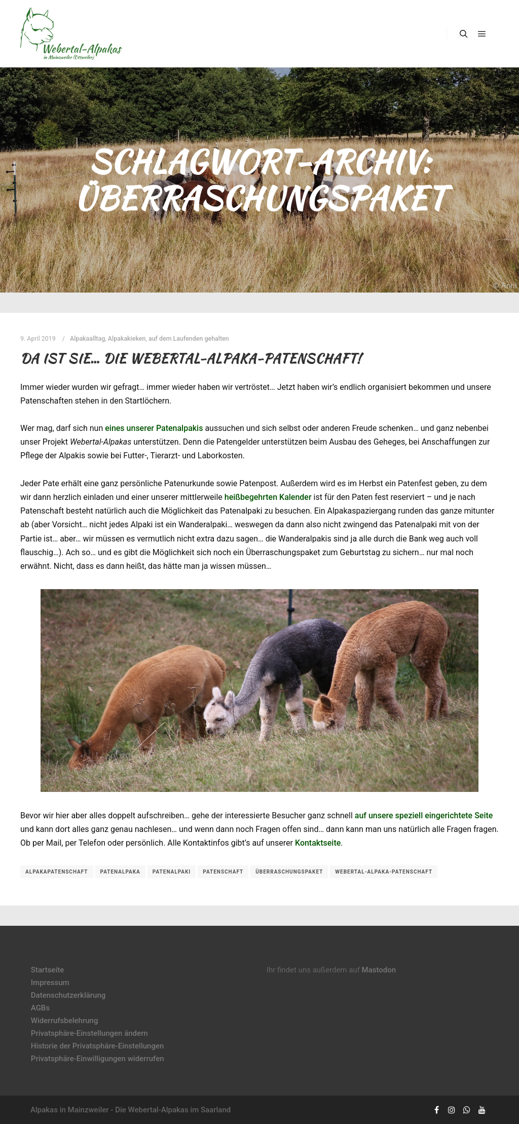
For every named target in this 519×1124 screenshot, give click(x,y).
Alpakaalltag (87, 338)
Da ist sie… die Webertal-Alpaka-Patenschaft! (190, 358)
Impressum (50, 982)
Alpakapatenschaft (56, 872)
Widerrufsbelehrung (64, 1020)
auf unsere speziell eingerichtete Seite (424, 815)
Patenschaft (223, 872)
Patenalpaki (172, 872)
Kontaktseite (318, 843)
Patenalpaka (120, 872)
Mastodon (379, 969)
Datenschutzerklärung (68, 995)
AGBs (40, 1007)
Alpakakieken (127, 338)
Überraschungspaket (289, 872)
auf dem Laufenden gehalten (189, 338)
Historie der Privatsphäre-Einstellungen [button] (97, 1045)
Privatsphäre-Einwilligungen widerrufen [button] (97, 1058)
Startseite (47, 969)
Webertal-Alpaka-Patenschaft (383, 872)
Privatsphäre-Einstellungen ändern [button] (89, 1033)
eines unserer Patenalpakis (154, 428)
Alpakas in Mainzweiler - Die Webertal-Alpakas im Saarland (130, 1109)
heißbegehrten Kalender (268, 497)
